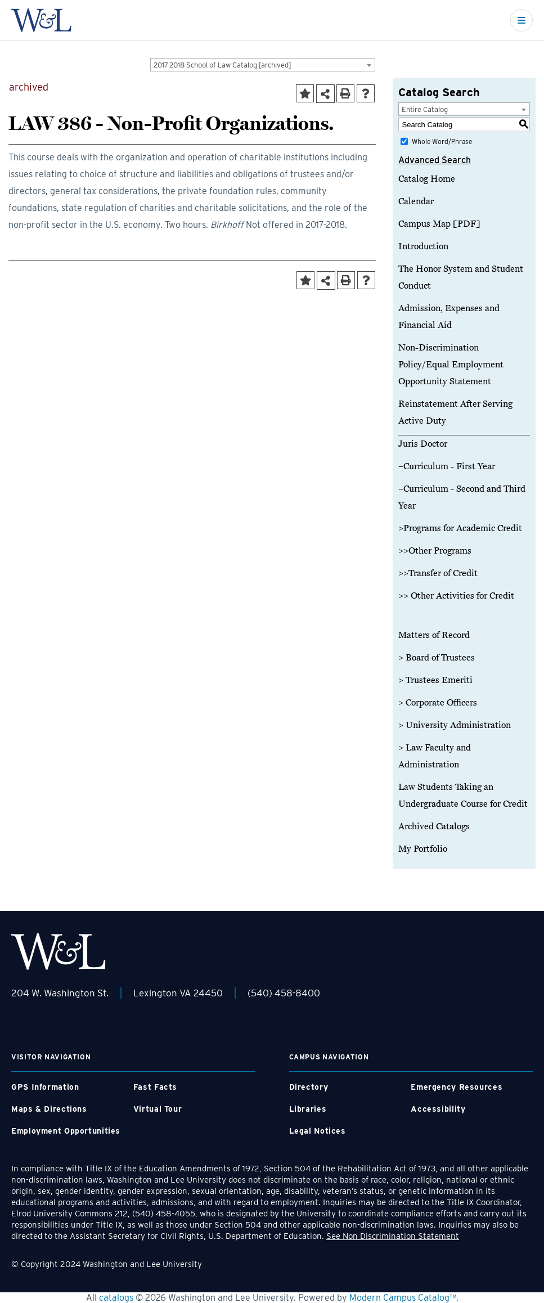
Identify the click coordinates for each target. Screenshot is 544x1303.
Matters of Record (434, 635)
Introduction (423, 246)
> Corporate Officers (437, 702)
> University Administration (454, 725)
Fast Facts (155, 1086)
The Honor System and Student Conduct (460, 277)
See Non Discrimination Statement (392, 1236)
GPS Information (45, 1086)
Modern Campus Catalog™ (402, 1297)
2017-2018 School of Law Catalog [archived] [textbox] (222, 65)
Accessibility (438, 1108)
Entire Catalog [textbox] (425, 109)
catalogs (116, 1297)
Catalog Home (426, 179)
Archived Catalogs (434, 826)
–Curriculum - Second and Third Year (461, 497)
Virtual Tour (157, 1108)
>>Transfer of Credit (438, 573)
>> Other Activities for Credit (456, 595)
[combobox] (262, 64)
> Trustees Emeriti (435, 680)
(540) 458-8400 (284, 993)
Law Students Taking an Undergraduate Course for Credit (463, 795)
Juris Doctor (422, 444)
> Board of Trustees (436, 657)
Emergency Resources (456, 1086)
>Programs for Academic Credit (460, 528)
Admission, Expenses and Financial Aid (449, 317)
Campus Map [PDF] (439, 224)
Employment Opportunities (65, 1130)
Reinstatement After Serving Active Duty (455, 412)
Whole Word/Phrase (442, 141)
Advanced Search (434, 160)
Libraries (308, 1108)
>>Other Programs (434, 550)
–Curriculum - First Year (446, 466)
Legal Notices (317, 1130)
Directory (309, 1086)
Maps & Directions (49, 1108)
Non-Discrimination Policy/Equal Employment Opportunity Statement (450, 364)
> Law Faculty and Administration (434, 756)
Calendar (416, 201)
